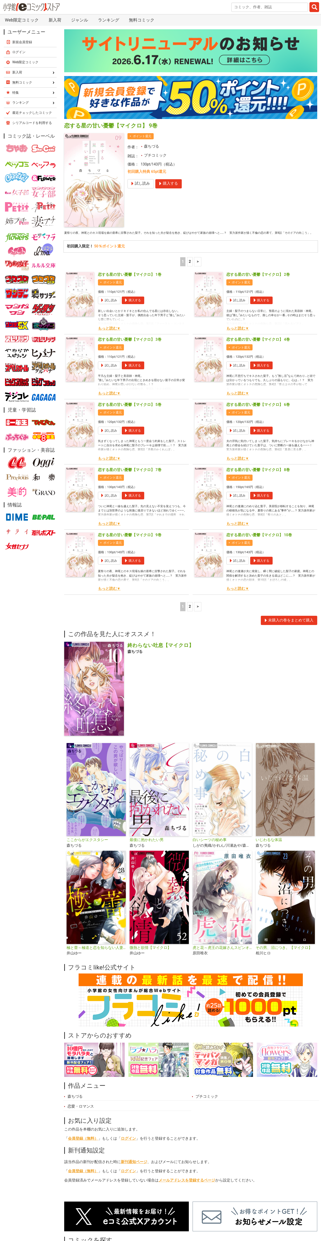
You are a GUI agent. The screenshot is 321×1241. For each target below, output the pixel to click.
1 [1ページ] (183, 268)
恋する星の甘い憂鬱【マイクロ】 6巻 (258, 411)
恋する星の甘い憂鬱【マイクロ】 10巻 (259, 542)
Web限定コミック (22, 19)
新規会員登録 (22, 42)
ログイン (128, 1145)
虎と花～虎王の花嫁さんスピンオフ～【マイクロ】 (222, 954)
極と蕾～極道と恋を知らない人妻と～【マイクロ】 (96, 954)
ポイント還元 (142, 136)
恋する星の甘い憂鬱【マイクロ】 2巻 (258, 281)
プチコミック (155, 155)
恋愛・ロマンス (81, 1113)
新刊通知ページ (134, 1169)
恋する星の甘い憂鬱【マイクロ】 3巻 (129, 346)
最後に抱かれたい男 (147, 847)
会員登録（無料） (83, 1145)
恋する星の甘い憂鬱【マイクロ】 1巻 (129, 281)
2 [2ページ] (190, 268)
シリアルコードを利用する (32, 123)
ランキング (108, 19)
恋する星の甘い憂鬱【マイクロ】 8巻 (258, 476)
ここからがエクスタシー (87, 847)
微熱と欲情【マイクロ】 (150, 954)
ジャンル (79, 19)
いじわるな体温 (269, 847)
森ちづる (151, 146)
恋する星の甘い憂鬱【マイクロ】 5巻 (129, 411)
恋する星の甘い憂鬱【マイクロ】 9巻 (129, 542)
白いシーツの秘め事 (210, 847)
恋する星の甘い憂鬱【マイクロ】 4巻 (258, 346)
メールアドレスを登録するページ (187, 1187)
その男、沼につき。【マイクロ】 (284, 954)
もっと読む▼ (109, 335)
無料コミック (141, 19)
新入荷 (55, 19)
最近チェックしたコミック (32, 113)
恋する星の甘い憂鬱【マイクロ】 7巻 (129, 476)
